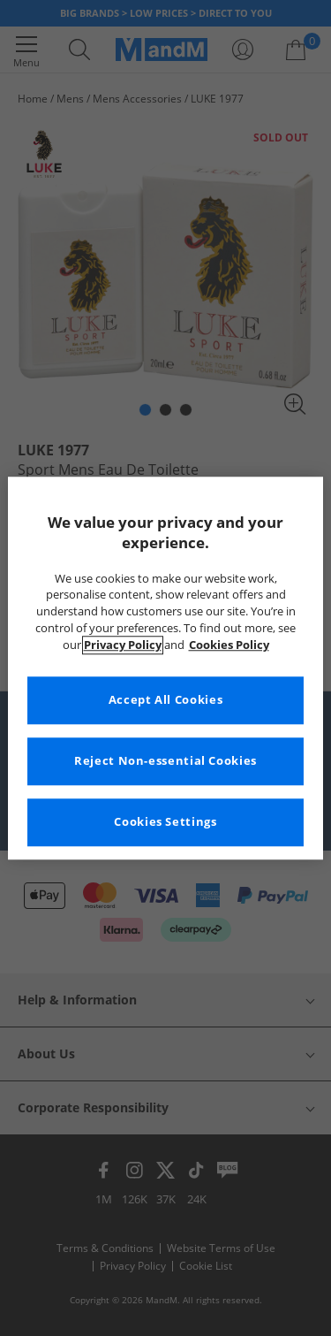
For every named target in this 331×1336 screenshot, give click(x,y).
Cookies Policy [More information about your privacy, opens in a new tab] (229, 645)
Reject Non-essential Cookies (165, 760)
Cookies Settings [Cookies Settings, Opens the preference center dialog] (165, 821)
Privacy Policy (123, 645)
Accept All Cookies (165, 699)
